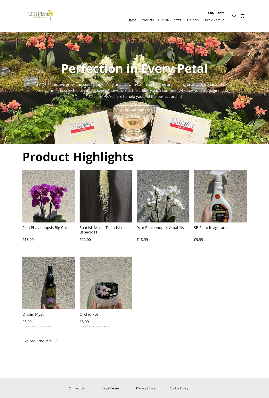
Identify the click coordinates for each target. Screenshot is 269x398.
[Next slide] (148, 139)
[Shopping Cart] (242, 16)
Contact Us (76, 388)
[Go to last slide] (121, 139)
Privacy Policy (145, 388)
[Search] (234, 16)
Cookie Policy (179, 388)
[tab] (128, 139)
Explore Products (40, 341)
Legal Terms (110, 388)
